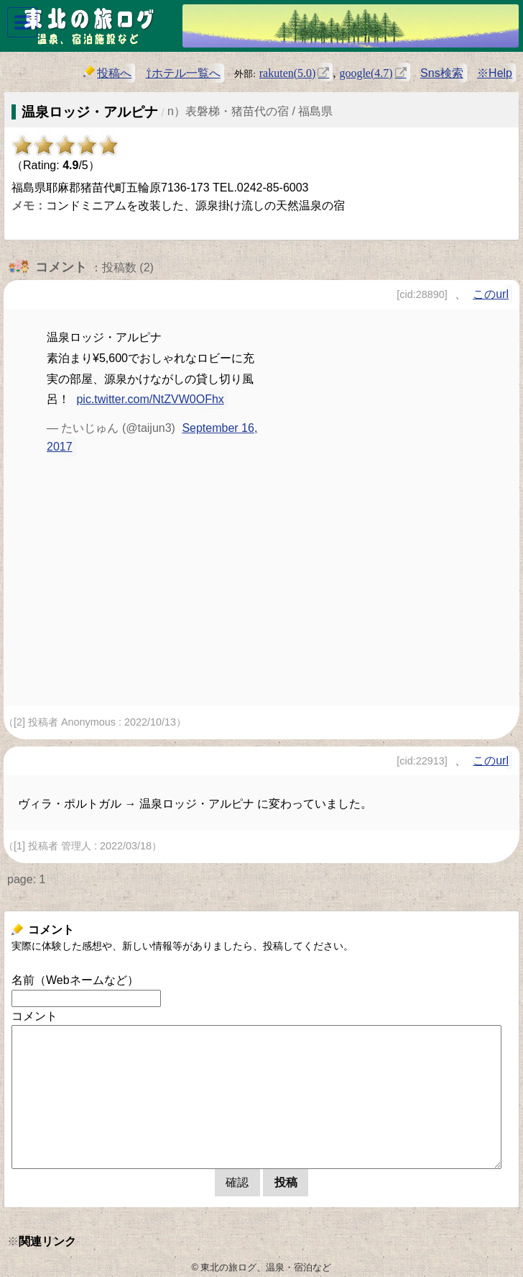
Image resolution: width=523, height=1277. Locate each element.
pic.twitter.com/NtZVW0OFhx (149, 399)
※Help (494, 73)
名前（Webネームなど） (75, 980)
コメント (34, 1016)
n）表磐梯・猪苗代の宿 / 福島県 (250, 111)
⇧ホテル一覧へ (183, 73)
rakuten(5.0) (287, 72)
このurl (491, 294)
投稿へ (107, 72)
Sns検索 (441, 73)
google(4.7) (365, 72)
